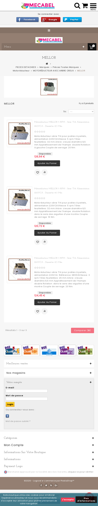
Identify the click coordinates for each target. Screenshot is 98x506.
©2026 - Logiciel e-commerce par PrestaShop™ (49, 480)
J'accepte (68, 499)
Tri (64, 111)
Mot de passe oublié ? (18, 421)
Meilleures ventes (17, 363)
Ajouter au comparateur (44, 172)
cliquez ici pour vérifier (80, 471)
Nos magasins (15, 373)
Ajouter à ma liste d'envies (37, 172)
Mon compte (14, 445)
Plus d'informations (86, 499)
